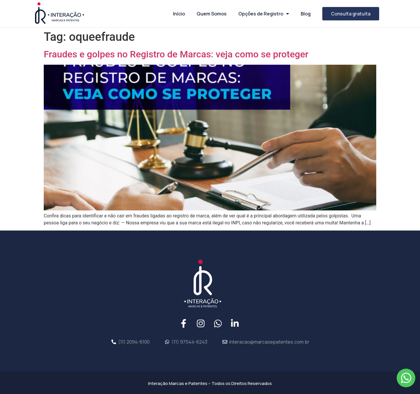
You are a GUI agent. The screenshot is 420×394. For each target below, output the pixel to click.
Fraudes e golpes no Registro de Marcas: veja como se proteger (176, 54)
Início (179, 13)
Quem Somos (212, 13)
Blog (306, 13)
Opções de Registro (263, 13)
